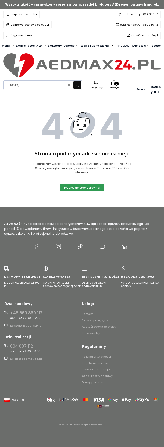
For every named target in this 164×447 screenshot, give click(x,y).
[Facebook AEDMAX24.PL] (36, 247)
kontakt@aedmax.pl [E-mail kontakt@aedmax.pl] (26, 326)
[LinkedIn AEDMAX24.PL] (124, 247)
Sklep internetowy (80, 424)
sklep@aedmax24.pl (144, 35)
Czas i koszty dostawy (97, 376)
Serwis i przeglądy (95, 320)
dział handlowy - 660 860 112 (139, 24)
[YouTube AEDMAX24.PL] (102, 247)
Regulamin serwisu (95, 363)
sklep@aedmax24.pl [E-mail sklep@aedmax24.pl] (26, 359)
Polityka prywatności (96, 357)
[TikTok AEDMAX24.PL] (80, 247)
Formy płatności (93, 382)
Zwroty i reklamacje (96, 369)
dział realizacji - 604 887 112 (140, 14)
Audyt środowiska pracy (99, 327)
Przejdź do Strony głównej (82, 188)
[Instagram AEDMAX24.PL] (58, 247)
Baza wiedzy (91, 333)
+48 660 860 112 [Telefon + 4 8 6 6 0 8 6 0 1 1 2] (26, 313)
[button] (77, 85)
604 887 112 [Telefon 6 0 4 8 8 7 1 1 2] (21, 346)
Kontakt (87, 314)
